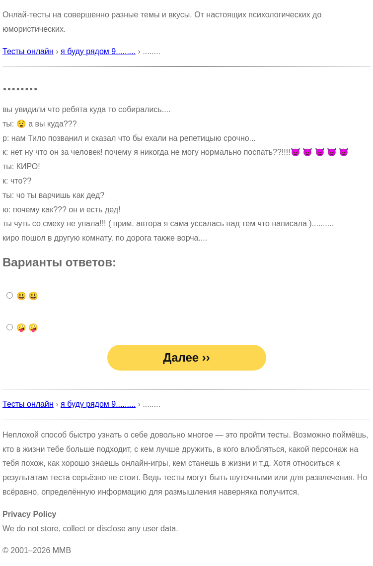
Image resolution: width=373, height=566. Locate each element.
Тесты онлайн (28, 51)
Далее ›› (186, 357)
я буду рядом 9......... (98, 51)
